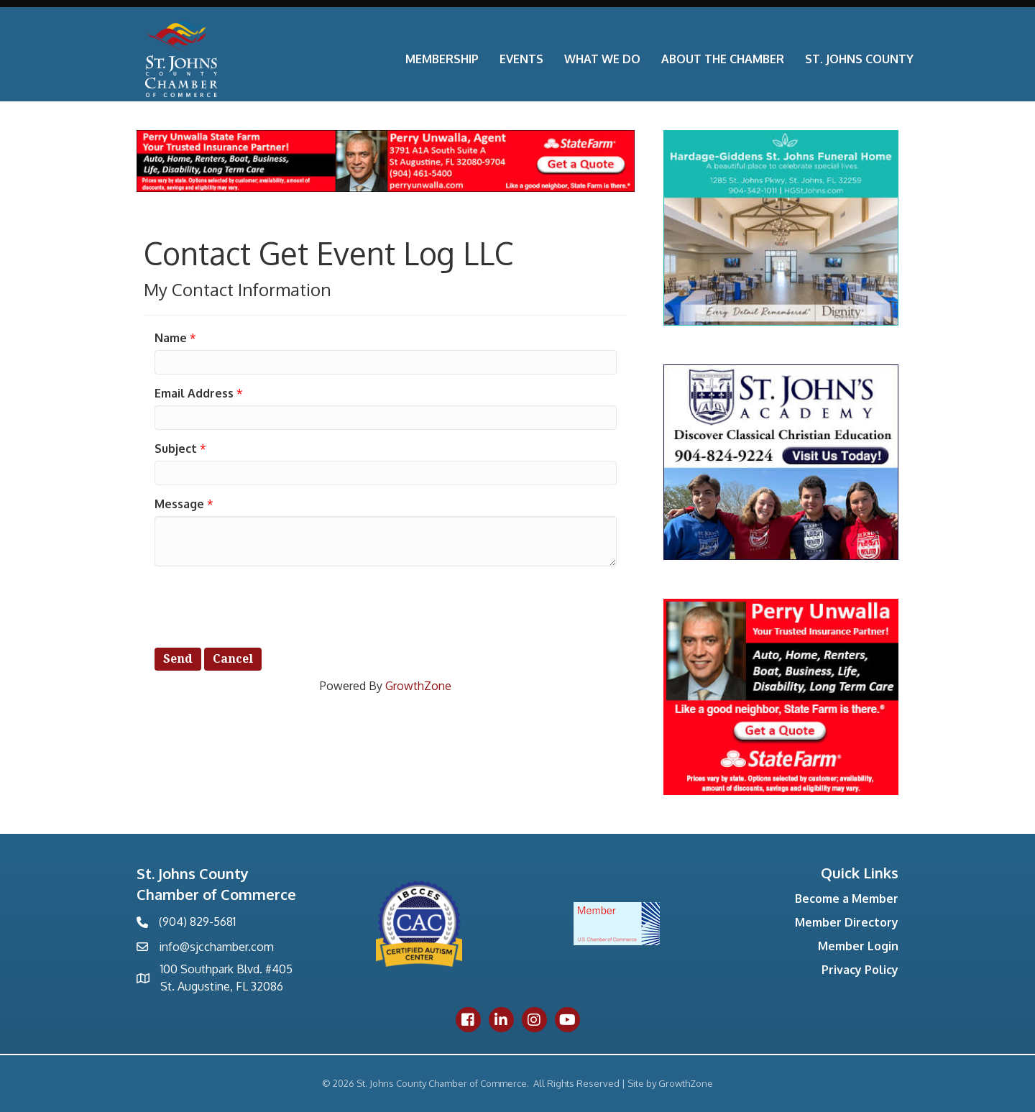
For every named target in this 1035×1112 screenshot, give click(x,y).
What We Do (602, 59)
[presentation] (264, 605)
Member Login (858, 946)
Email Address (194, 393)
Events (521, 59)
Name (171, 338)
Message (179, 504)
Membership (442, 59)
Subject (176, 448)
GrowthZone (418, 686)
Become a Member (846, 898)
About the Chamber (722, 59)
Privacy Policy (860, 969)
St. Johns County (859, 59)
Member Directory (846, 922)
